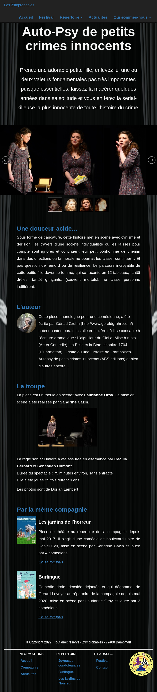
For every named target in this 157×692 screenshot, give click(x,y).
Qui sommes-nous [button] (132, 17)
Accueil (26, 17)
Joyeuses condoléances (69, 663)
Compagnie (29, 667)
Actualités (98, 17)
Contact (102, 667)
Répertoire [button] (71, 17)
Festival (46, 17)
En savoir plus (50, 562)
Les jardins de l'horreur (69, 681)
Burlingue (66, 672)
